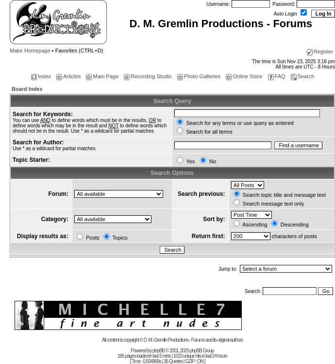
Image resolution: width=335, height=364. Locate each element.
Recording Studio (147, 76)
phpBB (158, 350)
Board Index (27, 89)
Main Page (102, 76)
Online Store (244, 76)
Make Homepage (30, 50)
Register (320, 51)
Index (41, 76)
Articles (68, 76)
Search (303, 76)
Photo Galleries (198, 76)
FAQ (276, 76)
